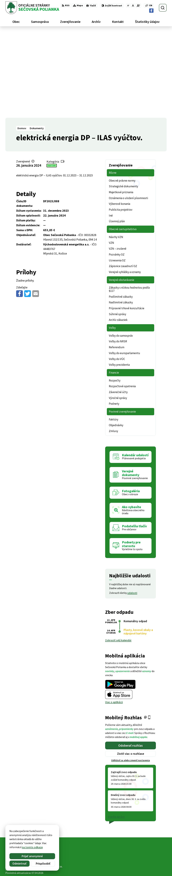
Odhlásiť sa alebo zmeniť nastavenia (130, 674)
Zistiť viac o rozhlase (130, 668)
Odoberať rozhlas (130, 659)
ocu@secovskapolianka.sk (151, 864)
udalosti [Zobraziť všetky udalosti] (132, 506)
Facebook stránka (146, 868)
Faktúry (52, 79)
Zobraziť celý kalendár (118, 554)
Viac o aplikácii (114, 616)
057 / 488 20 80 (143, 860)
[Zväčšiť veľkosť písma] (138, 5)
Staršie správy (116, 730)
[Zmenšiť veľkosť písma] (128, 5)
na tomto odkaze (32, 847)
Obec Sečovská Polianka (38, 783)
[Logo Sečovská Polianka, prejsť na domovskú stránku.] (32, 7)
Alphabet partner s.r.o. (49, 780)
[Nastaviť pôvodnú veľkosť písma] (133, 5)
